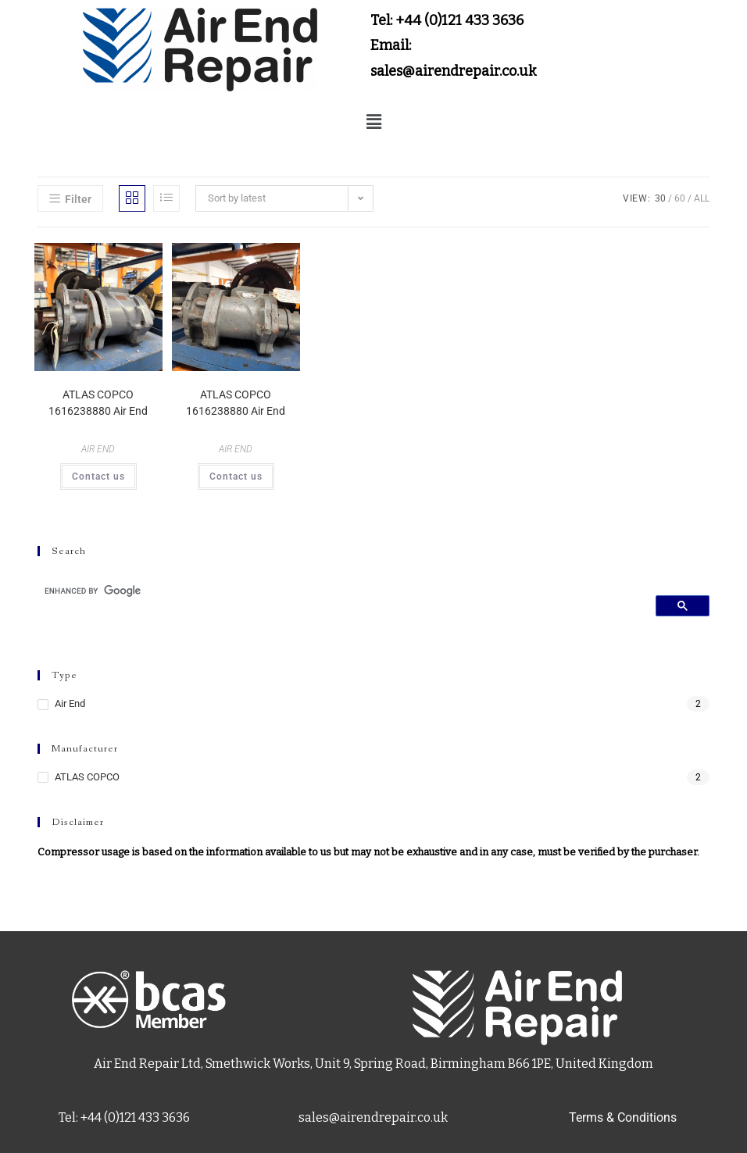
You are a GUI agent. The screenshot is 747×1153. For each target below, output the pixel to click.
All (701, 198)
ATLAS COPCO (87, 777)
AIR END (98, 449)
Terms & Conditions (623, 1117)
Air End (70, 703)
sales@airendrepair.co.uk (373, 1117)
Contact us (98, 476)
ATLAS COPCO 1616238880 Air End (98, 402)
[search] (341, 590)
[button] (373, 122)
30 (660, 198)
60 (679, 198)
